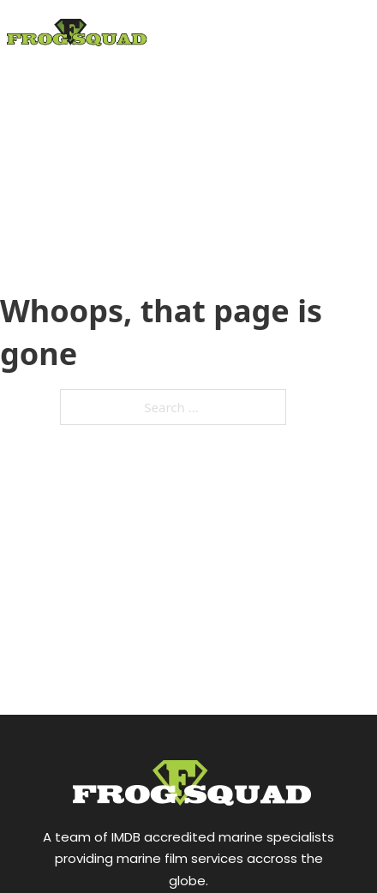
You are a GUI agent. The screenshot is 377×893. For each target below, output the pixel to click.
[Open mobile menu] (351, 71)
